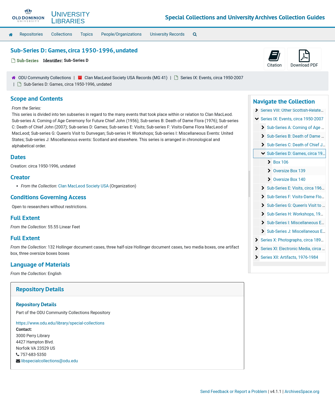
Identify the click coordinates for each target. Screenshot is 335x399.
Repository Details (40, 289)
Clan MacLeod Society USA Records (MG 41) (126, 77)
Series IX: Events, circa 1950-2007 (212, 77)
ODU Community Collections (44, 77)
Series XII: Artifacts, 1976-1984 (289, 257)
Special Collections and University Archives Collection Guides (245, 17)
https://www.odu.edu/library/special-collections (60, 323)
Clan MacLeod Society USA (83, 186)
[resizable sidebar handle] (249, 184)
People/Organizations (121, 34)
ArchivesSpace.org (301, 391)
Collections (61, 34)
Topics (86, 34)
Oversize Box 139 (289, 170)
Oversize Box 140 (289, 179)
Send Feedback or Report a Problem (233, 391)
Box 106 (280, 162)
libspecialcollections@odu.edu (49, 360)
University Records (167, 34)
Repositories (31, 34)
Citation (274, 59)
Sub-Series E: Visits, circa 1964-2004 (300, 188)
